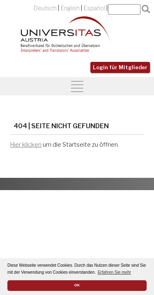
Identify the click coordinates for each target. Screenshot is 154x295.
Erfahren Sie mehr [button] (114, 272)
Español (94, 8)
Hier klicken (25, 144)
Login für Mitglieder (120, 67)
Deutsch (45, 8)
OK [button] (77, 285)
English (70, 8)
